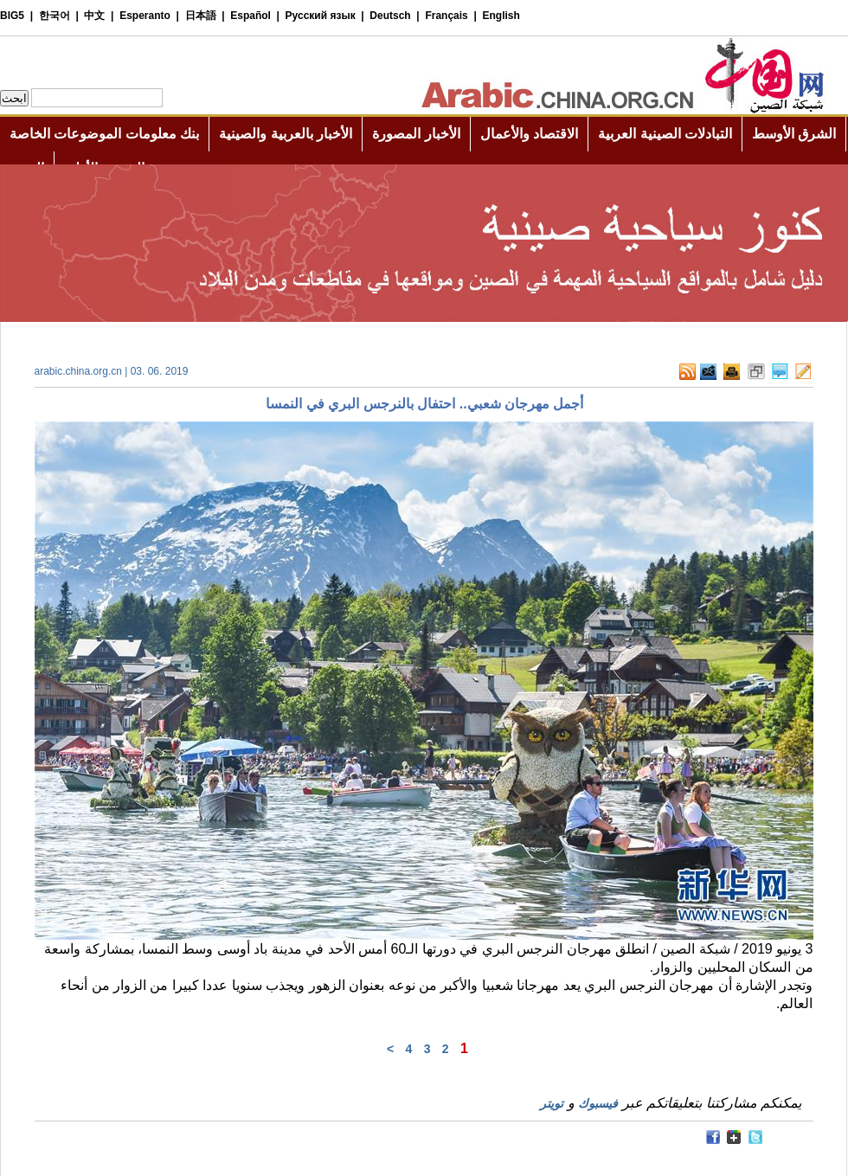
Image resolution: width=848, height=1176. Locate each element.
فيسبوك (598, 1103)
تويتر (551, 1103)
